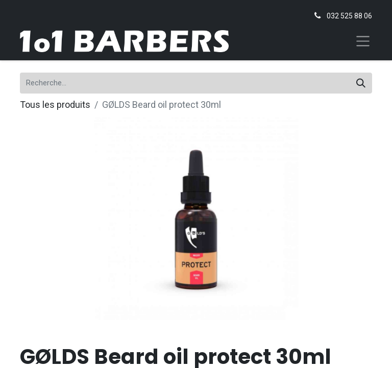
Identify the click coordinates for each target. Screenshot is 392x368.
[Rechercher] (361, 83)
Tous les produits (55, 104)
